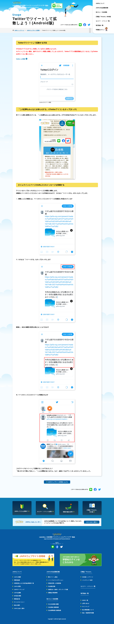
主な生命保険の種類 (53, 604)
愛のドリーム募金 (52, 577)
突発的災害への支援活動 (54, 583)
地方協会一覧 (99, 25)
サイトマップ (85, 606)
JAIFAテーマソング (19, 589)
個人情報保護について (88, 609)
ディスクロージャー (19, 602)
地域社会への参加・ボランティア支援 (58, 589)
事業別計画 (17, 599)
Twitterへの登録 (20, 59)
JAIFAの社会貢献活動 (102, 7)
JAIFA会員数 (17, 592)
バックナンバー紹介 (87, 580)
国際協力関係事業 (52, 592)
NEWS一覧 (85, 600)
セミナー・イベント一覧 (103, 21)
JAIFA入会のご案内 (19, 608)
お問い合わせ (85, 603)
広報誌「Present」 (86, 571)
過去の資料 (17, 605)
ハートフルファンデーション (55, 580)
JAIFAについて (100, 3)
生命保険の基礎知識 (53, 607)
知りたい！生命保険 (101, 12)
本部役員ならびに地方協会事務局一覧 (24, 583)
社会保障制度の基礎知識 (54, 610)
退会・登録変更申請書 (88, 613)
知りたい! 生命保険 (52, 599)
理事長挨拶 (17, 580)
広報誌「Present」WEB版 (103, 16)
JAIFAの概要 (17, 577)
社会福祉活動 (51, 586)
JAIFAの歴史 (17, 586)
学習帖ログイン (100, 30)
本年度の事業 (17, 596)
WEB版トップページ (87, 577)
